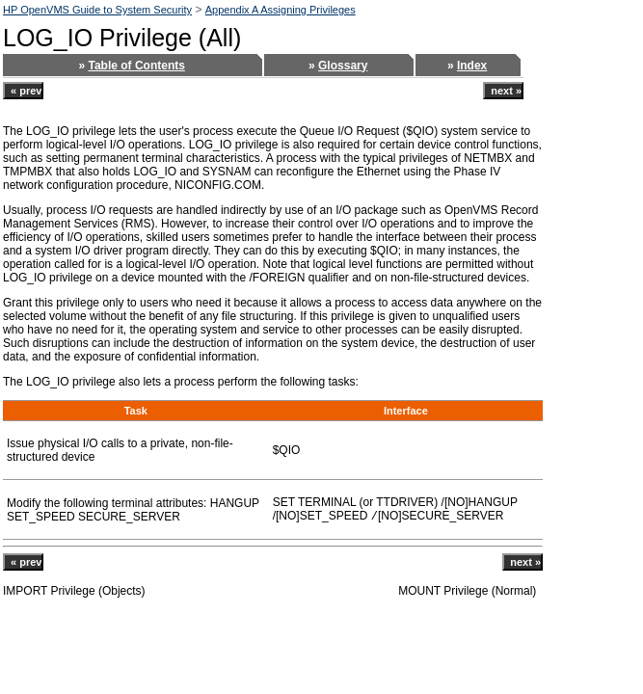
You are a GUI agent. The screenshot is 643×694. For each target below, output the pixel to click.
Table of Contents (136, 65)
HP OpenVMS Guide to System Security (97, 9)
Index (472, 65)
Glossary (342, 65)
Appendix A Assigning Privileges (280, 9)
